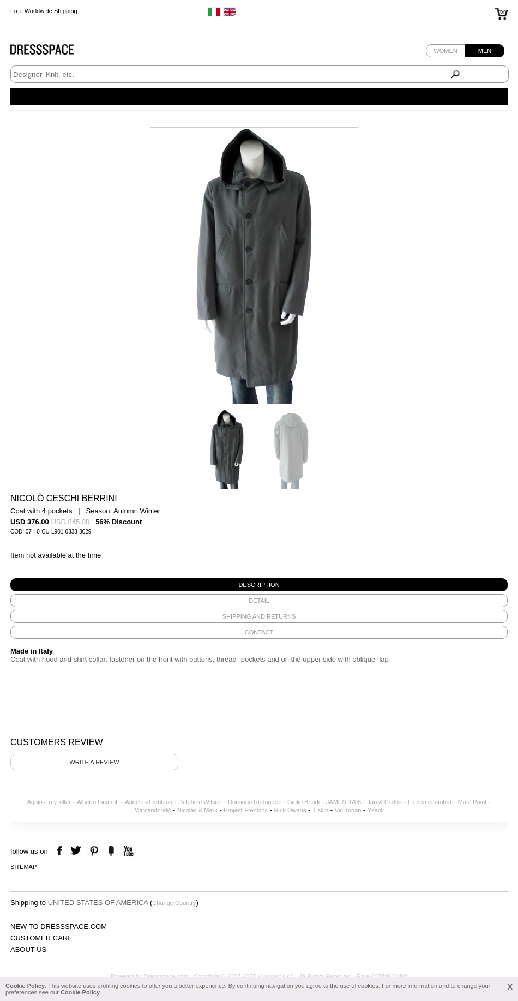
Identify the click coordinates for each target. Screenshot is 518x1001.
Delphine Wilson (199, 802)
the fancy (111, 851)
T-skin (320, 810)
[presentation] (259, 584)
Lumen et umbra (429, 802)
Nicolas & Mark (197, 810)
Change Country (174, 903)
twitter (77, 851)
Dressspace (52, 52)
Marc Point (472, 802)
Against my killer (49, 802)
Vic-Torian (348, 810)
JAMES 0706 (343, 802)
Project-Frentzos (246, 810)
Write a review (94, 762)
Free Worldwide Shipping (43, 11)
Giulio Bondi (303, 802)
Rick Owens (290, 810)
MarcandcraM (152, 810)
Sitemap (23, 867)
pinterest (94, 851)
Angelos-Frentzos (148, 802)
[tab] (259, 584)
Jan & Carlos (385, 802)
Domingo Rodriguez (254, 802)
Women (445, 50)
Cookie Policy (25, 985)
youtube (127, 851)
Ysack (376, 810)
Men (484, 50)
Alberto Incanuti (97, 802)
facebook (60, 851)
